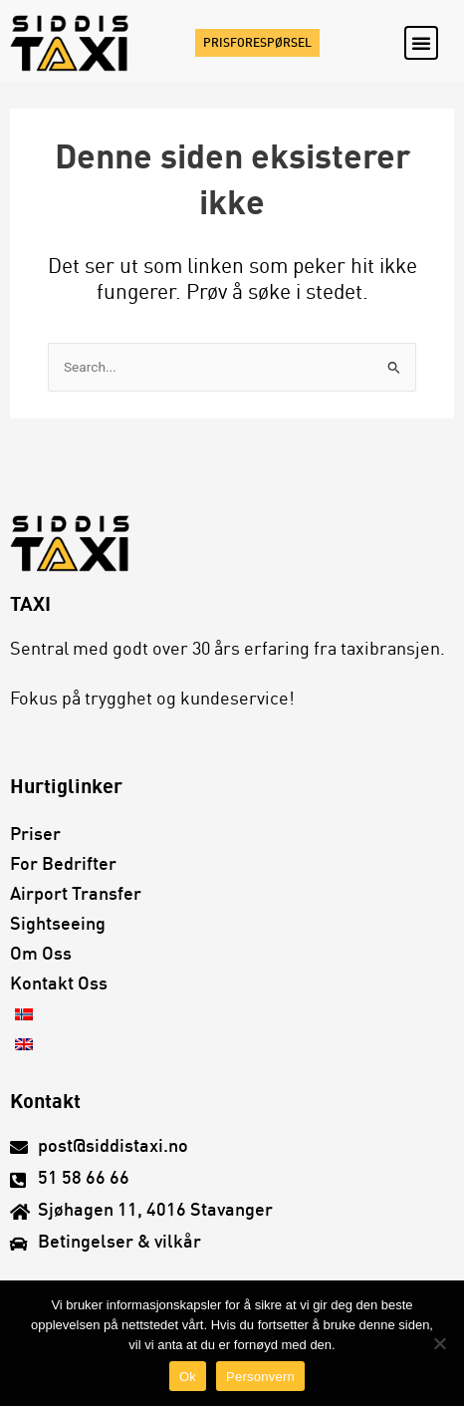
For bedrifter (63, 865)
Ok (187, 1376)
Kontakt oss (59, 984)
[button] (421, 43)
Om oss (41, 955)
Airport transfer (75, 895)
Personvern (260, 1376)
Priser (35, 835)
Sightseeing (58, 925)
